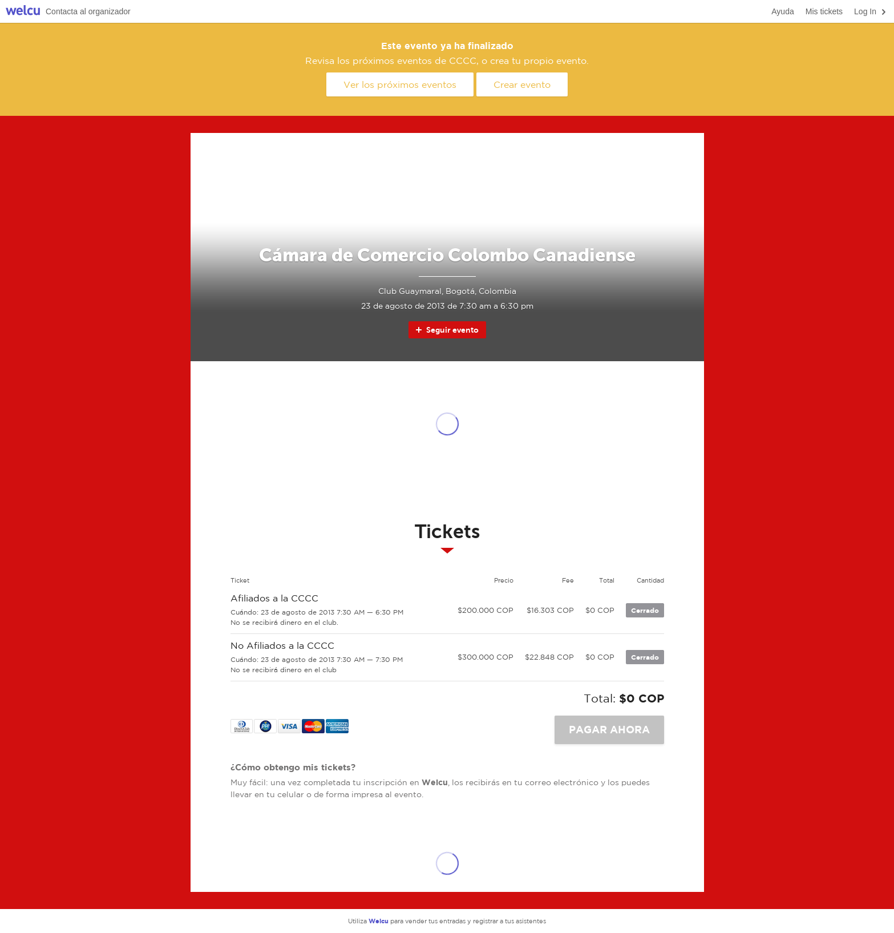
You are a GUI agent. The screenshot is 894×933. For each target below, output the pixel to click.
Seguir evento (446, 329)
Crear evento (522, 84)
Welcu (23, 11)
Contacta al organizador (88, 11)
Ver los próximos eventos (399, 84)
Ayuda (782, 11)
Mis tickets (824, 11)
